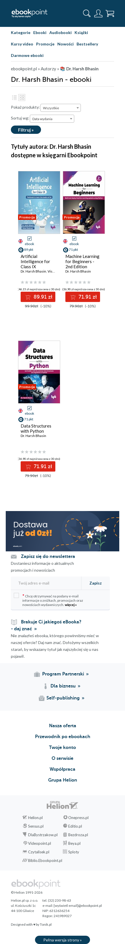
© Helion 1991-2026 (26, 892)
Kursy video (22, 43)
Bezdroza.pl (78, 834)
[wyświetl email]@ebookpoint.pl (78, 905)
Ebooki (39, 32)
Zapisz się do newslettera (48, 556)
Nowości (65, 43)
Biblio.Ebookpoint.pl (45, 860)
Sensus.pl (36, 826)
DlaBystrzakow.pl (43, 834)
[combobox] (60, 108)
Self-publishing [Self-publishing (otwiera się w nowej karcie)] (63, 698)
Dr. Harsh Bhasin (33, 271)
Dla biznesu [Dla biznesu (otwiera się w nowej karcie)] (63, 686)
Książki (81, 32)
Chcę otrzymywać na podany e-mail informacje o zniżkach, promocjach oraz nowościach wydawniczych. (48, 600)
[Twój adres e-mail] (44, 583)
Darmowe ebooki (27, 55)
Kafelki (21, 97)
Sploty (73, 852)
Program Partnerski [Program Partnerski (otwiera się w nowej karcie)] (63, 674)
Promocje (45, 43)
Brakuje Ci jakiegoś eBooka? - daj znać (46, 625)
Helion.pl (35, 817)
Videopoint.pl (39, 843)
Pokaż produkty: (25, 107)
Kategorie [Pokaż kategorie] (20, 32)
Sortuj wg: (20, 118)
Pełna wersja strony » (62, 939)
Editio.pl (75, 826)
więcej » (71, 605)
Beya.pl (74, 843)
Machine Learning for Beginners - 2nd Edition (82, 261)
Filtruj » (26, 129)
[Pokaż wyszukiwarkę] (87, 13)
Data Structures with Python (36, 428)
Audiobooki (60, 32)
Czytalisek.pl (38, 852)
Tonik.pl (46, 924)
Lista (14, 97)
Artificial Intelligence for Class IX (35, 261)
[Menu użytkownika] (98, 13)
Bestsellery (87, 43)
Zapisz (95, 583)
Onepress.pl (78, 817)
